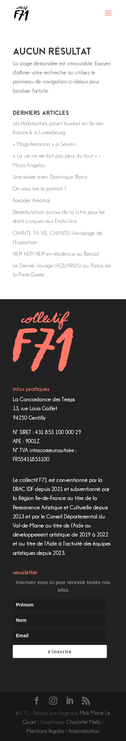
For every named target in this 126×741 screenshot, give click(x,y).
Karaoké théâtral (31, 200)
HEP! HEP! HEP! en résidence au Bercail (56, 254)
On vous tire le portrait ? (40, 188)
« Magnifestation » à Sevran (44, 144)
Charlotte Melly (83, 722)
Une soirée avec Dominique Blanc (50, 177)
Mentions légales (45, 731)
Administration (83, 731)
